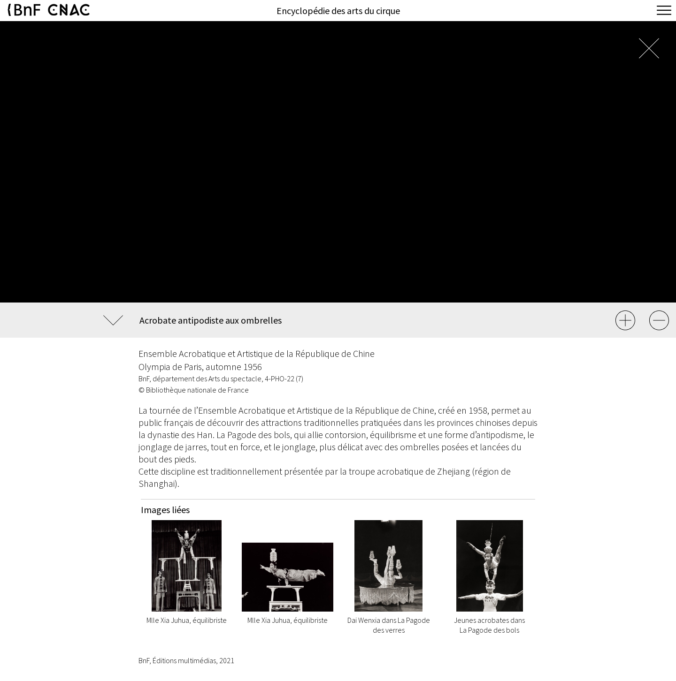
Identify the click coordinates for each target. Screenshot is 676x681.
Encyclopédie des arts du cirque (338, 10)
